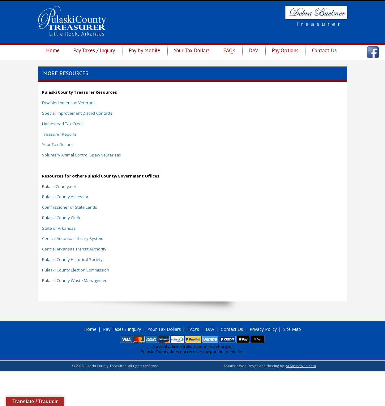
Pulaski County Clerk (61, 217)
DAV (253, 50)
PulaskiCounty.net (59, 186)
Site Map (292, 329)
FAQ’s (229, 50)
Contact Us (324, 50)
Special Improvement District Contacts (77, 113)
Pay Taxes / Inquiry (94, 50)
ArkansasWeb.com (301, 365)
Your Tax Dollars (192, 50)
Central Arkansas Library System (72, 238)
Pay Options (285, 50)
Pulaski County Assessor (65, 196)
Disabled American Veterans (69, 102)
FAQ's (193, 329)
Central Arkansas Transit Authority (74, 249)
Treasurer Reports (59, 134)
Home (53, 50)
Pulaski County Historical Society (72, 259)
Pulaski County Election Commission (75, 270)
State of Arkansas (59, 228)
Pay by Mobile (144, 50)
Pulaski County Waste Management (75, 280)
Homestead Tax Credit (63, 123)
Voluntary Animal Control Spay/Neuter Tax (81, 155)
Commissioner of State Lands (69, 207)
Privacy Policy (263, 329)
